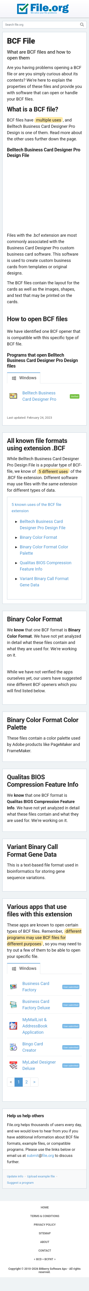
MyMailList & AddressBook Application (35, 1026)
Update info (15, 1176)
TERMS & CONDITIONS (44, 1216)
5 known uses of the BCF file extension (36, 507)
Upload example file (41, 1176)
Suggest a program (20, 1182)
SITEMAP (45, 1233)
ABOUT (44, 1242)
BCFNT (48, 1259)
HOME (45, 1207)
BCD (39, 1259)
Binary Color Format (38, 537)
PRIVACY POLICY (45, 1224)
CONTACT (44, 1250)
